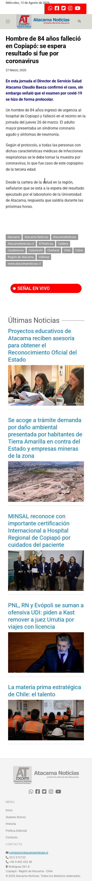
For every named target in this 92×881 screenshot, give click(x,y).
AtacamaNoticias (64, 237)
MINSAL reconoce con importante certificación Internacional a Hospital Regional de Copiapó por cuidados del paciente (39, 530)
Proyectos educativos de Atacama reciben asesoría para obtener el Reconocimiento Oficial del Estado (42, 345)
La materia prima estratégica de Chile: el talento (44, 691)
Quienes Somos (16, 817)
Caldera (63, 243)
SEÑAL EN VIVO (31, 288)
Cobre (79, 250)
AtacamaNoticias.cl (21, 243)
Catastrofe (36, 250)
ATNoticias (46, 243)
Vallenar (44, 257)
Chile (67, 250)
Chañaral (53, 250)
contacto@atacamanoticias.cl (28, 852)
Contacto (12, 837)
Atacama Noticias (36, 237)
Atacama (14, 237)
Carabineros (16, 250)
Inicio (9, 810)
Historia (11, 824)
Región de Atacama (21, 257)
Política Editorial (16, 830)
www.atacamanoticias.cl (24, 263)
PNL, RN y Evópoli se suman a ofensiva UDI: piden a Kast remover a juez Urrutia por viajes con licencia (46, 616)
